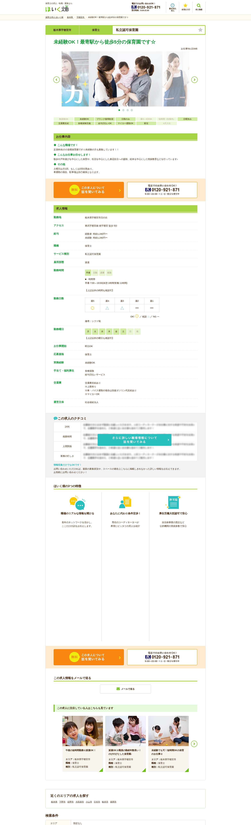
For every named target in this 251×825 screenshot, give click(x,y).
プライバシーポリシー (140, 771)
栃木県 (54, 692)
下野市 (62, 692)
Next (194, 634)
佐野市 (70, 692)
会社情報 (53, 771)
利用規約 (93, 771)
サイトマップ (175, 771)
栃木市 (105, 692)
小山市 (89, 692)
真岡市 (113, 692)
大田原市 (80, 692)
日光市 (97, 692)
